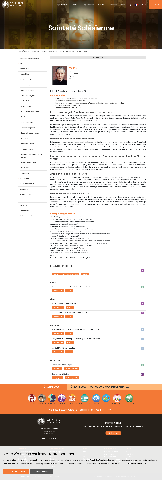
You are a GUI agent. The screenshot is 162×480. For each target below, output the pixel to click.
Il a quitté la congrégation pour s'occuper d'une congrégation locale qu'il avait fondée (89, 103)
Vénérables (24, 74)
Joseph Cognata (28, 127)
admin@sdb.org (49, 438)
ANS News (23, 205)
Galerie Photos (25, 194)
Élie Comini (25, 117)
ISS (92, 410)
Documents (73, 73)
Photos (71, 76)
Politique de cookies (41, 471)
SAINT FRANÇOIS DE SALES (29, 58)
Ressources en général (61, 266)
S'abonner (113, 433)
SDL (56, 410)
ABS (97, 410)
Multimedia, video (27, 216)
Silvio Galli (25, 168)
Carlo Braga (26, 106)
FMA (109, 410)
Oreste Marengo (27, 149)
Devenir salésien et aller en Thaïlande (70, 101)
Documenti (55, 325)
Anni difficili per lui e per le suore (67, 105)
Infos (123, 5)
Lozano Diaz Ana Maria (30, 133)
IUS (103, 410)
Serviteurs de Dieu (67, 51)
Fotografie (55, 360)
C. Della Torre (82, 51)
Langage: (57, 378)
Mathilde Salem (27, 144)
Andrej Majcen (27, 85)
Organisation (89, 5)
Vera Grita (25, 173)
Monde (101, 5)
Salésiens (76, 5)
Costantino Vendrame (30, 111)
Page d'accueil (62, 5)
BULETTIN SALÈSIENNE (69, 410)
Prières (71, 71)
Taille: (84, 274)
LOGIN (144, 5)
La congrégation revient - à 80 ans (68, 108)
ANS (50, 410)
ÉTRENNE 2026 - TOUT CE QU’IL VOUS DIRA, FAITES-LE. (100, 386)
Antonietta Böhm (28, 90)
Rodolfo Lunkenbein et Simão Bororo (33, 155)
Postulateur (24, 178)
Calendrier (24, 189)
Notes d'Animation (27, 184)
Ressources (112, 5)
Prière (53, 282)
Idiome (56, 274)
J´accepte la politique (16, 471)
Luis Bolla (24, 138)
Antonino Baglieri (28, 95)
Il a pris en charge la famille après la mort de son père (76, 98)
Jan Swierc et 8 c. (28, 122)
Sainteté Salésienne (49, 51)
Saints (22, 63)
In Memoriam (25, 210)
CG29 (155, 4)
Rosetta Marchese (28, 162)
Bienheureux (24, 69)
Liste (21, 200)
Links (70, 78)
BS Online (83, 410)
